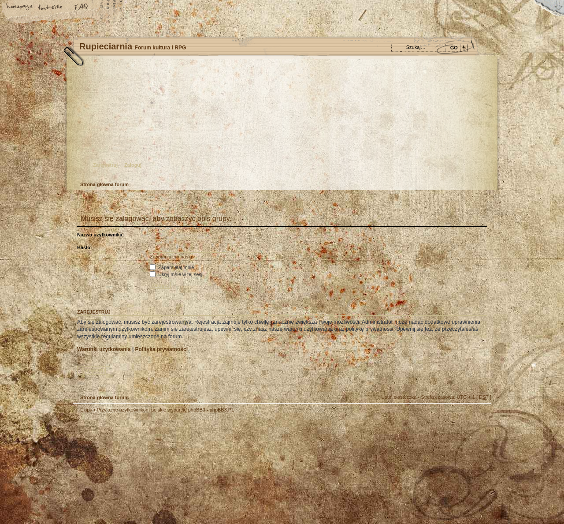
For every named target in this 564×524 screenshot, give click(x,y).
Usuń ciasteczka (398, 397)
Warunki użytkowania (104, 349)
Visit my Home (465, 494)
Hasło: (84, 247)
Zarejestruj (105, 165)
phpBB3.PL (222, 409)
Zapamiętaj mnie (172, 267)
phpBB (172, 468)
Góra (480, 415)
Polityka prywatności (161, 349)
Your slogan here (211, 469)
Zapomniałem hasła (171, 256)
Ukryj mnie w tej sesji (177, 274)
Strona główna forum (281, 121)
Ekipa (86, 409)
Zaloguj (132, 165)
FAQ (81, 7)
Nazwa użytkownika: (100, 234)
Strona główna (19, 7)
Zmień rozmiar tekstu (50, 7)
